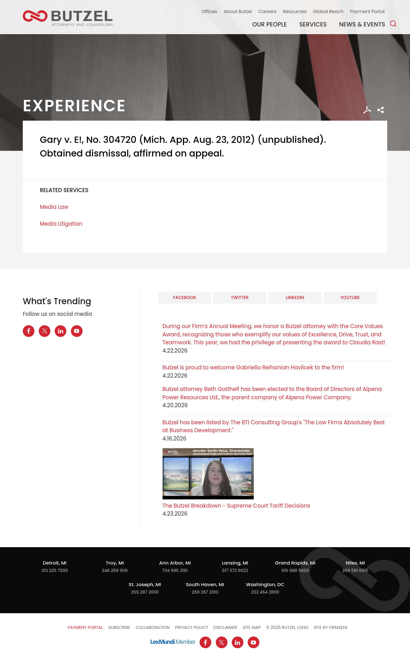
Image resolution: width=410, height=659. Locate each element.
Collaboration (153, 627)
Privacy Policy (191, 627)
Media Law (54, 207)
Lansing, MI (235, 562)
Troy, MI (115, 562)
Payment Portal (367, 11)
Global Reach (328, 11)
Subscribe (119, 627)
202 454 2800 (265, 592)
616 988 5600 (295, 570)
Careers (267, 11)
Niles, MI (355, 562)
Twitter (240, 297)
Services (313, 24)
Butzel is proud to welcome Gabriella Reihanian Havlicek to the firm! (254, 367)
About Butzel (238, 11)
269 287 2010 (205, 592)
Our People (269, 24)
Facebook (184, 297)
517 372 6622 (235, 570)
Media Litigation (61, 224)
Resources (294, 11)
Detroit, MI (54, 562)
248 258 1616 (115, 570)
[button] (380, 110)
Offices (209, 11)
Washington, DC (265, 584)
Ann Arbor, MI (175, 562)
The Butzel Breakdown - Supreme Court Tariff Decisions (236, 506)
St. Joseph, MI (145, 584)
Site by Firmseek (331, 627)
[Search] (393, 23)
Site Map (252, 627)
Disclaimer (225, 627)
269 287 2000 (145, 592)
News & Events (362, 24)
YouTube (350, 297)
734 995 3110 (175, 570)
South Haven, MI (205, 584)
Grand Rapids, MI (295, 562)
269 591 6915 (355, 570)
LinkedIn (295, 297)
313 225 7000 (55, 570)
